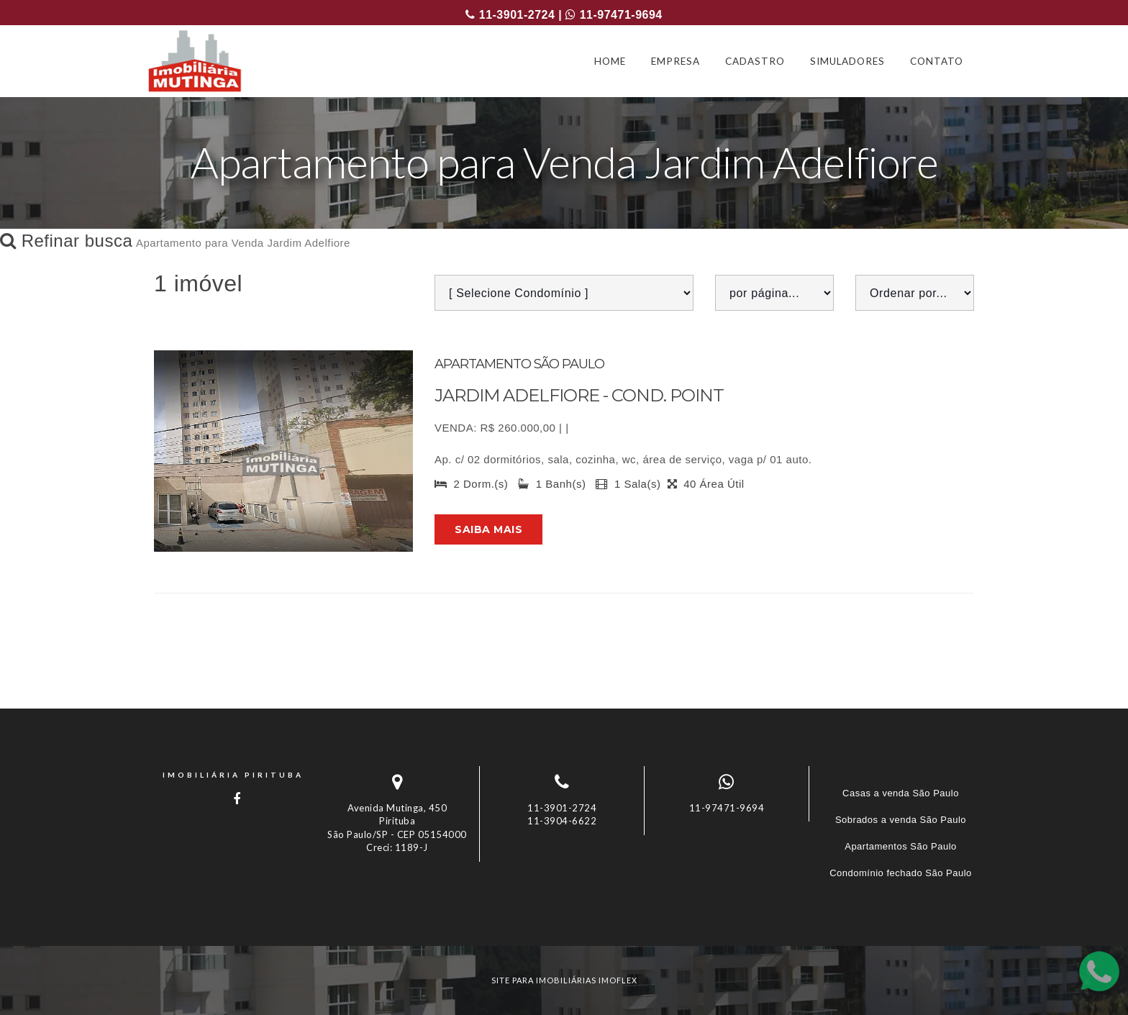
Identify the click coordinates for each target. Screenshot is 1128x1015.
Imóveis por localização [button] (212, 919)
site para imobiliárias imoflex (564, 980)
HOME (610, 61)
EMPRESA (675, 61)
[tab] (564, 920)
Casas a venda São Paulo (900, 793)
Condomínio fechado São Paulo (900, 873)
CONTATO (936, 61)
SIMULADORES (847, 61)
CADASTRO (755, 61)
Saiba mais (488, 529)
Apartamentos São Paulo (901, 846)
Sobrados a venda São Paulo (900, 819)
